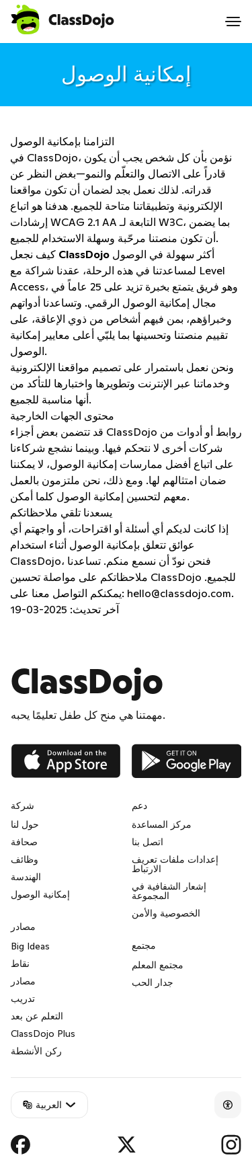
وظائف (24, 859)
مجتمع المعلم (157, 965)
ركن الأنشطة (36, 1051)
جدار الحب (152, 982)
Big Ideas (30, 946)
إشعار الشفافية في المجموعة (169, 891)
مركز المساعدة (162, 824)
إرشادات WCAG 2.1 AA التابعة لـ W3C (96, 222)
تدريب (23, 998)
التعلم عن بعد (37, 1016)
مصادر (23, 981)
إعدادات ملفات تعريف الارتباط (175, 864)
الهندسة (26, 877)
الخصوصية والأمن (166, 913)
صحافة (24, 842)
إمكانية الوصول (40, 894)
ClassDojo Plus (43, 1033)
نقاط (20, 964)
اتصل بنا (147, 842)
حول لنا (25, 824)
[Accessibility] (227, 1104)
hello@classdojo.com (179, 593)
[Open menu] (233, 21)
